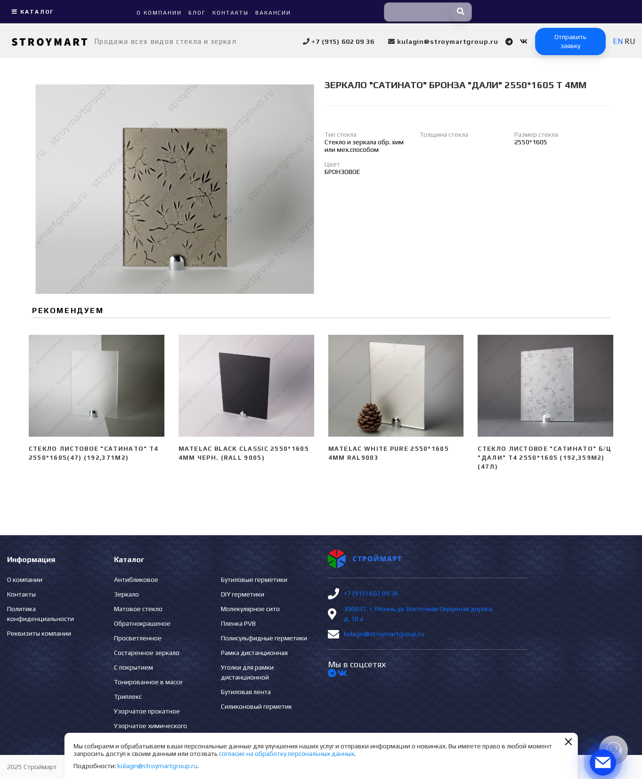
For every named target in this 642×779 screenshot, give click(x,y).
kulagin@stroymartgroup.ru (384, 634)
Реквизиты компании (39, 633)
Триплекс (128, 696)
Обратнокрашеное (142, 623)
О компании (24, 579)
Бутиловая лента (246, 692)
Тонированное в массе (148, 682)
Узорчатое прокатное (147, 711)
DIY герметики (242, 594)
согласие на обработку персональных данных (286, 753)
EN (618, 41)
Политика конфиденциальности (40, 613)
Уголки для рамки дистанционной (247, 672)
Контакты (21, 594)
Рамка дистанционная (254, 652)
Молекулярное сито (250, 609)
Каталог (31, 12)
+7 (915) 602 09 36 (371, 593)
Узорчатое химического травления (150, 730)
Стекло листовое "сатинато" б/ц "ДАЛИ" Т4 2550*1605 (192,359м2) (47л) (544, 457)
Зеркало (126, 594)
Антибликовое (136, 579)
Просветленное (138, 638)
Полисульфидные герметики (264, 638)
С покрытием (133, 667)
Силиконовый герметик (256, 706)
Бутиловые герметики (254, 579)
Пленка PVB (238, 623)
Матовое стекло (138, 609)
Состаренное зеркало (146, 652)
